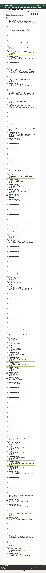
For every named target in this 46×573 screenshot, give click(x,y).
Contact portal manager (3, 568)
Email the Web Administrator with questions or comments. (39, 567)
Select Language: (35, 7)
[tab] (10, 11)
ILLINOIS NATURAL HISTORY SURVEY (4, 565)
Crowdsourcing (17, 7)
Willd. (14, 18)
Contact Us (37, 5)
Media (13, 7)
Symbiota (24, 570)
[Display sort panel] (31, 14)
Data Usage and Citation (42, 566)
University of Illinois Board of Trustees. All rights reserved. (39, 568)
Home (5, 7)
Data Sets (21, 7)
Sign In (42, 5)
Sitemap (25, 7)
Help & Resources (29, 7)
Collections (8, 7)
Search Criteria (14, 9)
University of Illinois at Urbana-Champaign (3, 2)
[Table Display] (33, 14)
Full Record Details (11, 24)
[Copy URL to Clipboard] (37, 14)
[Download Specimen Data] (35, 14)
